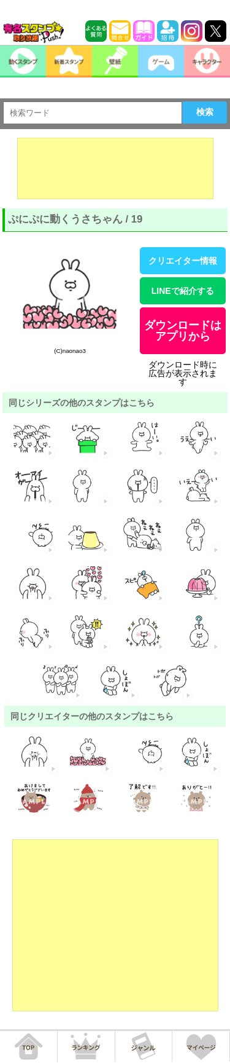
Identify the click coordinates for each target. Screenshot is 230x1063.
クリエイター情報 (182, 261)
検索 (204, 112)
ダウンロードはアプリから (182, 330)
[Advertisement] (115, 168)
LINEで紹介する (182, 291)
